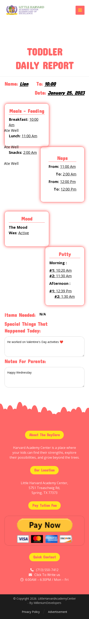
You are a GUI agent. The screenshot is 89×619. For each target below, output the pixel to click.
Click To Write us (47, 574)
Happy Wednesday (44, 377)
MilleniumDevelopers (47, 603)
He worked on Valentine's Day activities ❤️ (44, 346)
